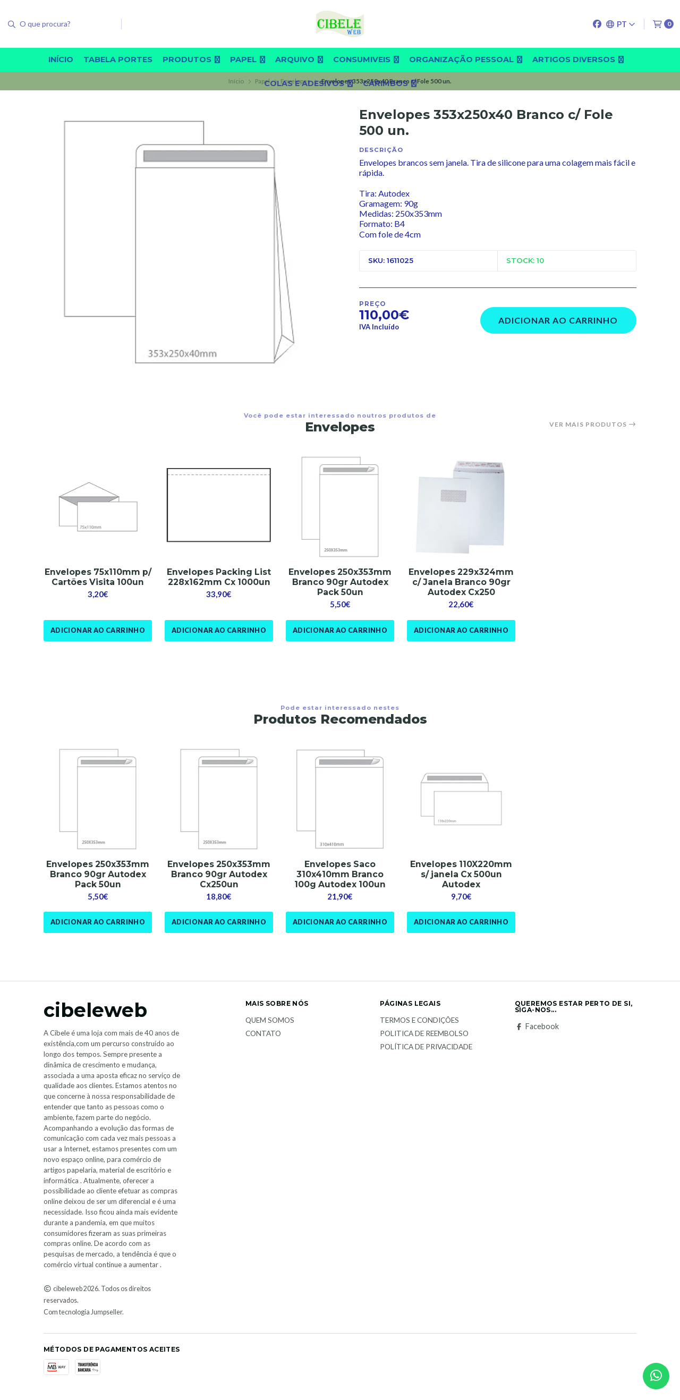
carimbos (389, 83)
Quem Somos (269, 1022)
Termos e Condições (419, 1022)
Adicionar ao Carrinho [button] (97, 631)
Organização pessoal (465, 59)
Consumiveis (366, 59)
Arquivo (299, 59)
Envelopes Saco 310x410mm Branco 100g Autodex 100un (340, 876)
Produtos (191, 59)
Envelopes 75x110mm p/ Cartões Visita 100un (98, 577)
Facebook (537, 1028)
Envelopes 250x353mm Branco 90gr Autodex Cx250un (219, 876)
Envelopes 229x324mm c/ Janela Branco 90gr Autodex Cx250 (461, 582)
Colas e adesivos (308, 83)
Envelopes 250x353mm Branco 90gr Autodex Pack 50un (340, 582)
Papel (247, 59)
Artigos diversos (578, 59)
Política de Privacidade (426, 1049)
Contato (263, 1035)
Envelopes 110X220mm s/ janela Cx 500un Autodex (461, 876)
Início (60, 59)
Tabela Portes (117, 59)
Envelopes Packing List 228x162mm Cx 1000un (219, 577)
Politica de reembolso (424, 1035)
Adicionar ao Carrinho (558, 320)
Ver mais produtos (592, 424)
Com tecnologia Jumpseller (83, 1314)
